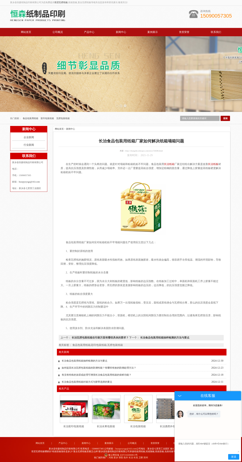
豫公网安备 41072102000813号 (121, 455)
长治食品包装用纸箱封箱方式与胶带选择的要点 (87, 381)
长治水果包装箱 (106, 426)
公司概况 (57, 32)
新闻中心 (121, 32)
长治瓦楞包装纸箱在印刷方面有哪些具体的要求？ (100, 337)
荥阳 (121, 457)
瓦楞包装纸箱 (63, 118)
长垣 (136, 457)
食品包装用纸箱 (31, 118)
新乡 (116, 457)
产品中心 (89, 32)
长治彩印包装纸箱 (73, 426)
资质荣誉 (184, 32)
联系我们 (216, 32)
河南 (111, 457)
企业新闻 (29, 137)
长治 (131, 457)
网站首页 (26, 32)
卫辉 (141, 457)
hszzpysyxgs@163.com (29, 182)
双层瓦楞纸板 (61, 2)
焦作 (126, 457)
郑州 (146, 457)
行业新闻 (29, 145)
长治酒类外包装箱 (170, 426)
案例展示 (152, 32)
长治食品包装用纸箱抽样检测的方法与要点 (164, 337)
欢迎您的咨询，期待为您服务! (208, 405)
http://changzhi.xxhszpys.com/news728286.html (144, 151)
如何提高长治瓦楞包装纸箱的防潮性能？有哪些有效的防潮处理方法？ (99, 367)
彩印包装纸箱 (47, 118)
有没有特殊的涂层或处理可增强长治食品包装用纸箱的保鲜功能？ (96, 374)
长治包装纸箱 (138, 426)
